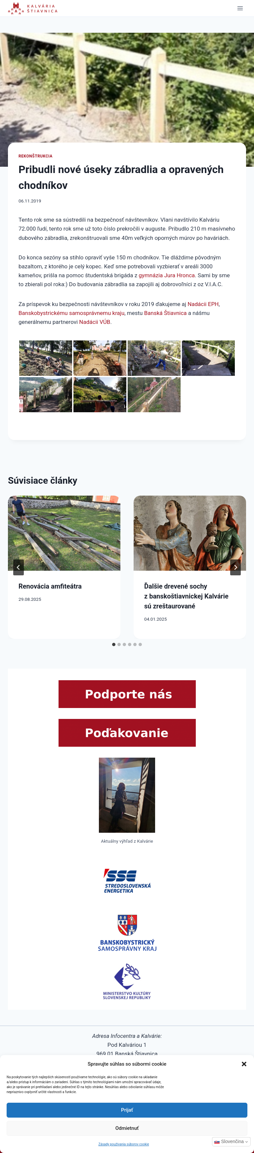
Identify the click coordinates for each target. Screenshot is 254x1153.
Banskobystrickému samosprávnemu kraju (71, 313)
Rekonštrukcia (36, 156)
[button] (244, 1064)
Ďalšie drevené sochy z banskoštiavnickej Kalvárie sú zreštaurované (186, 596)
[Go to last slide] (18, 567)
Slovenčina (229, 1141)
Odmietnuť (127, 1128)
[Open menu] (240, 8)
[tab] (113, 644)
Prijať (127, 1110)
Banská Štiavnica (165, 313)
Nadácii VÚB (94, 322)
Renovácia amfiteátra (50, 586)
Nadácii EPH (203, 304)
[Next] (235, 567)
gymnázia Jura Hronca (167, 275)
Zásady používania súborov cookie (124, 1144)
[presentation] (64, 533)
